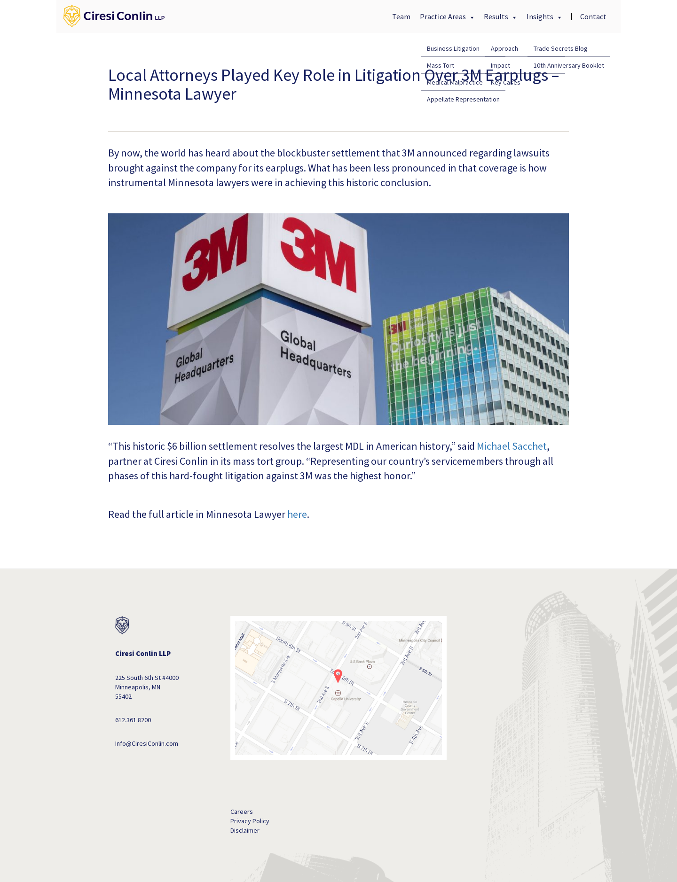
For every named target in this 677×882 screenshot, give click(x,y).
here (297, 514)
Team (401, 16)
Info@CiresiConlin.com (146, 743)
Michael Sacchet (512, 446)
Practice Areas (443, 16)
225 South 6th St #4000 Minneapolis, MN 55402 (147, 687)
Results (497, 16)
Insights (541, 16)
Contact (593, 16)
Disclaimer (245, 830)
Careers (241, 811)
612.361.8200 (133, 720)
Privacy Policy (249, 821)
